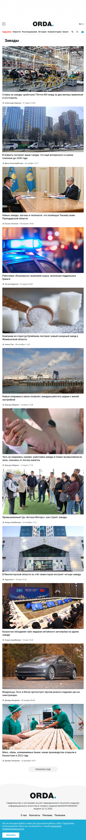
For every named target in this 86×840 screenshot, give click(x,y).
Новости (17, 31)
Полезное (60, 815)
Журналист (9, 579)
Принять (11, 835)
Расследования (29, 31)
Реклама (47, 815)
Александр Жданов (13, 103)
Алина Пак (9, 344)
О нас (24, 815)
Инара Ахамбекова (13, 522)
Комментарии (54, 31)
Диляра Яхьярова (12, 700)
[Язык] (81, 24)
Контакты (34, 815)
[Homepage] (43, 24)
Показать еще (43, 769)
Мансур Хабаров (12, 405)
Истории (42, 31)
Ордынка (6, 31)
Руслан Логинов (11, 223)
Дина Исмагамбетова (14, 163)
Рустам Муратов (11, 284)
